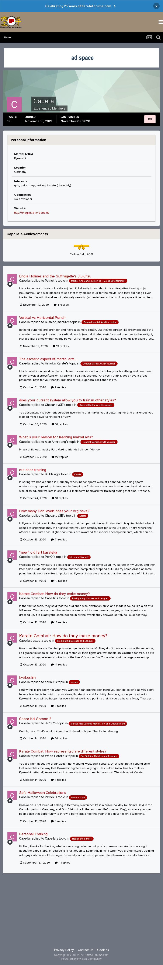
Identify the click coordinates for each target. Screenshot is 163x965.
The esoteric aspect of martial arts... (48, 359)
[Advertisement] (81, 913)
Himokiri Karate (55, 363)
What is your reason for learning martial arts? (56, 437)
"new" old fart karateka (38, 552)
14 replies (59, 622)
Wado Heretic (54, 756)
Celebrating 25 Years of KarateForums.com (78, 6)
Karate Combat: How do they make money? (54, 594)
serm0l (49, 682)
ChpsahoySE (54, 405)
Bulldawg (51, 474)
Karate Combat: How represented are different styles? (62, 751)
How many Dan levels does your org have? (54, 511)
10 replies (60, 498)
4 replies (61, 304)
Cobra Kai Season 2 (35, 719)
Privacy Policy (64, 950)
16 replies (60, 424)
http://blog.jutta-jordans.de (31, 212)
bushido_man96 (56, 322)
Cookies (103, 950)
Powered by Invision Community (81, 958)
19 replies (61, 346)
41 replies (59, 539)
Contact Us (85, 950)
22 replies (60, 457)
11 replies (62, 862)
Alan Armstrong (55, 441)
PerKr (49, 556)
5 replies (58, 821)
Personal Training (33, 834)
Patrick (50, 280)
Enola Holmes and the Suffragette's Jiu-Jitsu (55, 276)
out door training (32, 470)
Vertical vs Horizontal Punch (42, 317)
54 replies (59, 738)
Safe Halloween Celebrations (42, 793)
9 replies (58, 387)
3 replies (58, 706)
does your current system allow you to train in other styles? (67, 400)
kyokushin (27, 677)
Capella (24, 280)
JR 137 (49, 723)
